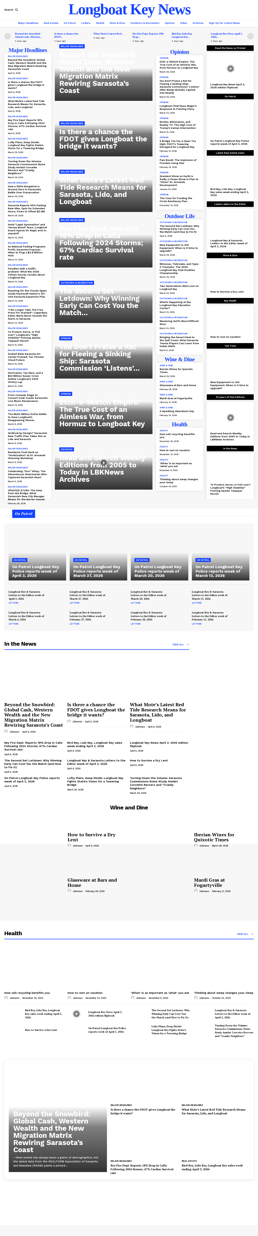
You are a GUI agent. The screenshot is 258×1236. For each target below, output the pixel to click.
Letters (13, 603)
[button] (11, 9)
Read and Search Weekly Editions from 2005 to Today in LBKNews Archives (102, 469)
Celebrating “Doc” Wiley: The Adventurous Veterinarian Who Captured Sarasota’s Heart (27, 474)
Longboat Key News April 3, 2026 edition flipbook (227, 86)
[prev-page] (7, 36)
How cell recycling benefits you (27, 992)
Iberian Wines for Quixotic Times (214, 837)
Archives (67, 449)
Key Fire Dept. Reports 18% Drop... (148, 35)
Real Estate (189, 1161)
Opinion (66, 338)
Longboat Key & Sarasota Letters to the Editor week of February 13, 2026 (209, 616)
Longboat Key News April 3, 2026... (226, 35)
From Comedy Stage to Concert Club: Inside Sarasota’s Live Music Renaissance (28, 398)
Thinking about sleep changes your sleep (223, 992)
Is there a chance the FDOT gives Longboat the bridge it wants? (26, 85)
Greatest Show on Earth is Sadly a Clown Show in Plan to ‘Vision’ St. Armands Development (179, 181)
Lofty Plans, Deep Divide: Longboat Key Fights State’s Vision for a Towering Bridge (26, 145)
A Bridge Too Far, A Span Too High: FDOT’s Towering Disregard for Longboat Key (178, 144)
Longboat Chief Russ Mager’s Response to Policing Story (178, 107)
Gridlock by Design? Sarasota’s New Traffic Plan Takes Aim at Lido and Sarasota (27, 436)
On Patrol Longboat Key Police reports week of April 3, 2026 (229, 142)
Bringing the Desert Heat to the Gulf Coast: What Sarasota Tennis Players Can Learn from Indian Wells (179, 342)
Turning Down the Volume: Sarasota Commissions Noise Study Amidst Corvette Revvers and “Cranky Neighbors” (26, 167)
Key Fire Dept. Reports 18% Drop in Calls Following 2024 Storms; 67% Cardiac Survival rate (27, 124)
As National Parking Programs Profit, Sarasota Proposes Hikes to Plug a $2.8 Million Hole (27, 251)
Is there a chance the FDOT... (66, 35)
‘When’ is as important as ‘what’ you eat (176, 465)
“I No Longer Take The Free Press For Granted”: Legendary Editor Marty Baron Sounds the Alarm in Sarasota (27, 314)
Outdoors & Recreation (77, 282)
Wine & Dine (166, 365)
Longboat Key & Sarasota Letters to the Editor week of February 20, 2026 (148, 616)
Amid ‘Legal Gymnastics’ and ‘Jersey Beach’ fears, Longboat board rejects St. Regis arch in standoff (27, 229)
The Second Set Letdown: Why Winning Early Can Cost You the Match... (99, 302)
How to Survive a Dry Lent (226, 291)
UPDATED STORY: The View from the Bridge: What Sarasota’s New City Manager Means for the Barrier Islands (26, 495)
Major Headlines (18, 56)
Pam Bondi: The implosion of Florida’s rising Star (178, 161)
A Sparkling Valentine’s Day (177, 411)
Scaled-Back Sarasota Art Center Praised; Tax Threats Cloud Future (26, 356)
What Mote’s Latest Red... (108, 33)
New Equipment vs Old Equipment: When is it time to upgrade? (179, 247)
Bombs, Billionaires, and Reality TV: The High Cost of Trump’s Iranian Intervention (178, 124)
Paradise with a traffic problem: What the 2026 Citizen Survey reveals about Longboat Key (26, 273)
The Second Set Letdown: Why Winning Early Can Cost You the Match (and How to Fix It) (179, 228)
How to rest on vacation (175, 450)
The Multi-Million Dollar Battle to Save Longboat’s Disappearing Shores (27, 417)
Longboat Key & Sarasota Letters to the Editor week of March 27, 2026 (87, 595)
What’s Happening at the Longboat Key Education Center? (175, 305)
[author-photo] (6, 732)
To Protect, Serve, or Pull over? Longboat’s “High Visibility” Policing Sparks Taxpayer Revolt (24, 336)
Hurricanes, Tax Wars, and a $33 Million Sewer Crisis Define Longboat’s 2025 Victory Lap (25, 377)
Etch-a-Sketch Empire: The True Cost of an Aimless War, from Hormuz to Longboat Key (102, 413)
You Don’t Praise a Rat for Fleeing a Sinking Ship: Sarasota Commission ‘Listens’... (99, 357)
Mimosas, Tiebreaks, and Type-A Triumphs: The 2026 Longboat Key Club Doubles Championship (179, 268)
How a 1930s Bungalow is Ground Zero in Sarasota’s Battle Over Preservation (24, 189)
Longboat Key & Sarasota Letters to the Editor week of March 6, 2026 (26, 616)
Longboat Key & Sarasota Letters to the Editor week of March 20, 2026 (148, 595)
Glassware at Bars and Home (178, 385)
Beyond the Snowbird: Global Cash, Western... (28, 35)
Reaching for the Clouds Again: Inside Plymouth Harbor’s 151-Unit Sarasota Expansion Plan (27, 293)
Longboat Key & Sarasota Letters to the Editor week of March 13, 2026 (209, 595)
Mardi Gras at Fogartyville (176, 398)
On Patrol (20, 560)
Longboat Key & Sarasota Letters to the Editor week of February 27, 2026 (87, 616)
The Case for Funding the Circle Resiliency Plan (176, 200)
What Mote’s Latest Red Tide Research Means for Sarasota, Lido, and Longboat (27, 104)
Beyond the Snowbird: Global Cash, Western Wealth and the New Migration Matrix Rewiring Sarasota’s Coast (27, 64)
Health (164, 430)
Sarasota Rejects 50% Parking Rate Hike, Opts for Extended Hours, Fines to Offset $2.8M (27, 208)
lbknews (14, 731)
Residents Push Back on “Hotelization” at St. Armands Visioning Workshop (27, 455)
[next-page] (250, 36)
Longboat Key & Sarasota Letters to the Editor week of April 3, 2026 (228, 243)
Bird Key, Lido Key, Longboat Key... (182, 35)
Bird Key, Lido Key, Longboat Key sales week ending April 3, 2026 (229, 192)
